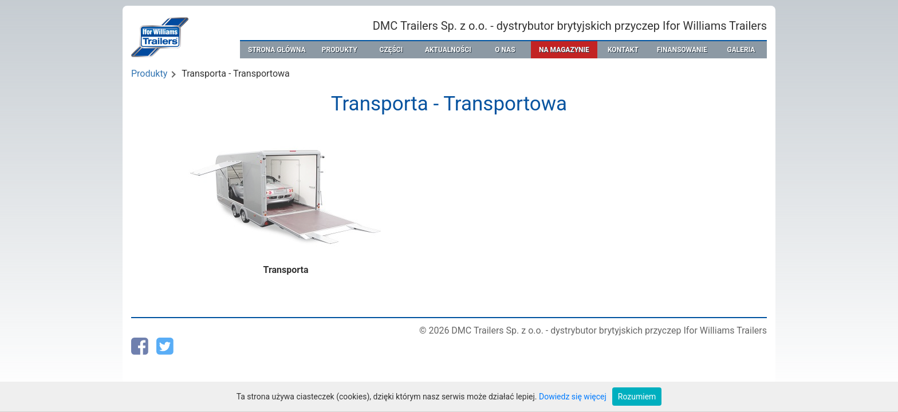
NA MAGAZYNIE (564, 50)
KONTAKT (623, 50)
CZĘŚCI (391, 50)
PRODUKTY (339, 50)
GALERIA (741, 50)
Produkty (149, 73)
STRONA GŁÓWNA (277, 50)
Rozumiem (637, 396)
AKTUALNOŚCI (448, 50)
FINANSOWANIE (682, 50)
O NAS (505, 50)
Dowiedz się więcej (572, 396)
